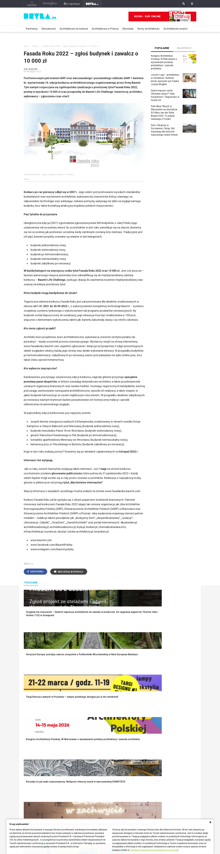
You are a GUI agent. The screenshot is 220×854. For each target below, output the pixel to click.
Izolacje (75, 727)
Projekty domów (79, 717)
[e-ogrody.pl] (72, 4)
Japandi (30, 762)
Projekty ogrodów (35, 724)
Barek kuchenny (167, 758)
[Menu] (192, 4)
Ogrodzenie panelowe (82, 724)
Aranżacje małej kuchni (126, 758)
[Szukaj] (183, 4)
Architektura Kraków (34, 789)
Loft (161, 734)
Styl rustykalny (167, 730)
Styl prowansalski (168, 737)
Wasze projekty (138, 789)
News (35, 46)
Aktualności (48, 28)
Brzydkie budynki (33, 802)
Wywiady (128, 28)
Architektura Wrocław (35, 792)
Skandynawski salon (81, 758)
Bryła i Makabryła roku (141, 792)
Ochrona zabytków (139, 795)
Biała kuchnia (121, 752)
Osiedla (63, 789)
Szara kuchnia (122, 755)
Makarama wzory (124, 720)
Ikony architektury (148, 28)
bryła (26, 46)
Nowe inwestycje (104, 802)
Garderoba (120, 727)
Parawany (164, 765)
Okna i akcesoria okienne (84, 734)
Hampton (164, 720)
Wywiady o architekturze (107, 806)
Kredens (163, 755)
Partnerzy (32, 28)
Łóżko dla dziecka (168, 752)
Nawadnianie (33, 720)
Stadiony (63, 792)
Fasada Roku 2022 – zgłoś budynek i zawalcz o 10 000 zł (70, 46)
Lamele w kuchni (123, 765)
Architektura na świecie (74, 28)
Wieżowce (100, 795)
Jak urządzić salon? (81, 752)
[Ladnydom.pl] (32, 4)
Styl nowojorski (34, 758)
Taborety (163, 769)
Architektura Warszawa (36, 785)
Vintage (30, 755)
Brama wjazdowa (80, 737)
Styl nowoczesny (35, 765)
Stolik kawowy (166, 762)
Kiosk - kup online (162, 16)
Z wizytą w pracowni (141, 799)
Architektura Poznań (34, 795)
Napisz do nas (173, 795)
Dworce (63, 799)
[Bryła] (92, 4)
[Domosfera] (50, 4)
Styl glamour (165, 724)
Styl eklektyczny (35, 752)
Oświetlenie (121, 734)
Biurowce (64, 795)
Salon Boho (77, 762)
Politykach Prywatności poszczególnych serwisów (153, 850)
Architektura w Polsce (105, 28)
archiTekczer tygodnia (141, 785)
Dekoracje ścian (123, 717)
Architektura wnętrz (175, 28)
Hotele (98, 799)
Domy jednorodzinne (70, 785)
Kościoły (99, 792)
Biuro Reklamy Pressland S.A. (178, 790)
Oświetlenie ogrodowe (38, 717)
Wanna (118, 730)
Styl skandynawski (169, 727)
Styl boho (164, 717)
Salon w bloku (78, 755)
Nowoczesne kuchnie (126, 762)
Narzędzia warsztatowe (83, 720)
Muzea (98, 789)
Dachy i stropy (78, 730)
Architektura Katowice (35, 799)
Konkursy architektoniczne (144, 802)
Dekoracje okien (123, 724)
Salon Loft (76, 765)
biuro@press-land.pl (176, 785)
